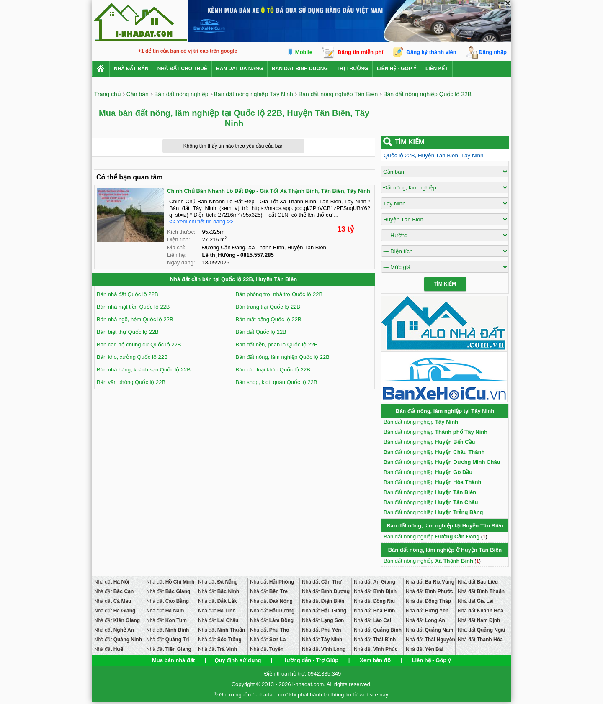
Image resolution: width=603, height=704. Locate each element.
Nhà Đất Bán (131, 69)
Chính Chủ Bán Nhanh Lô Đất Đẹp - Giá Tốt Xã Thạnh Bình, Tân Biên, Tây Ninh (268, 191)
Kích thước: (181, 232)
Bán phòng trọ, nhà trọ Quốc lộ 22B (279, 294)
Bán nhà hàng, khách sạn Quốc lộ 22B (144, 369)
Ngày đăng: (181, 262)
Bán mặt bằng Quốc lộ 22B (269, 319)
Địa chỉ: (176, 247)
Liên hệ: (176, 255)
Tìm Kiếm (445, 284)
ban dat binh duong (300, 69)
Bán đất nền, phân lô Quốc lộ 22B (277, 344)
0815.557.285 (257, 255)
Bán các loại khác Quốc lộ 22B (273, 369)
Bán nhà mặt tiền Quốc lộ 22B (133, 307)
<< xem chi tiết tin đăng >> (201, 221)
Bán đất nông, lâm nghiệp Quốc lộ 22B (283, 357)
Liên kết (436, 69)
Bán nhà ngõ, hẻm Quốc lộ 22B (135, 319)
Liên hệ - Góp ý (397, 69)
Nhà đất (111, 582)
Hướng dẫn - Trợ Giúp (310, 660)
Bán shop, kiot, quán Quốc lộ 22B (276, 382)
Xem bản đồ (375, 660)
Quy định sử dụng (237, 660)
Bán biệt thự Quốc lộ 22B (128, 332)
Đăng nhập (493, 52)
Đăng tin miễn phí (360, 52)
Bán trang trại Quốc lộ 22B (268, 307)
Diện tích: (178, 239)
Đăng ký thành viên (431, 52)
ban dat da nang (239, 69)
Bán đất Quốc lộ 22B (261, 332)
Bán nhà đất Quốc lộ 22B (127, 294)
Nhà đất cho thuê (182, 69)
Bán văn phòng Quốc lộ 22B (131, 382)
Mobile (303, 52)
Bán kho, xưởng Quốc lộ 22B (132, 357)
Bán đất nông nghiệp (421, 422)
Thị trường (352, 69)
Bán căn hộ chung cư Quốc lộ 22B (139, 344)
